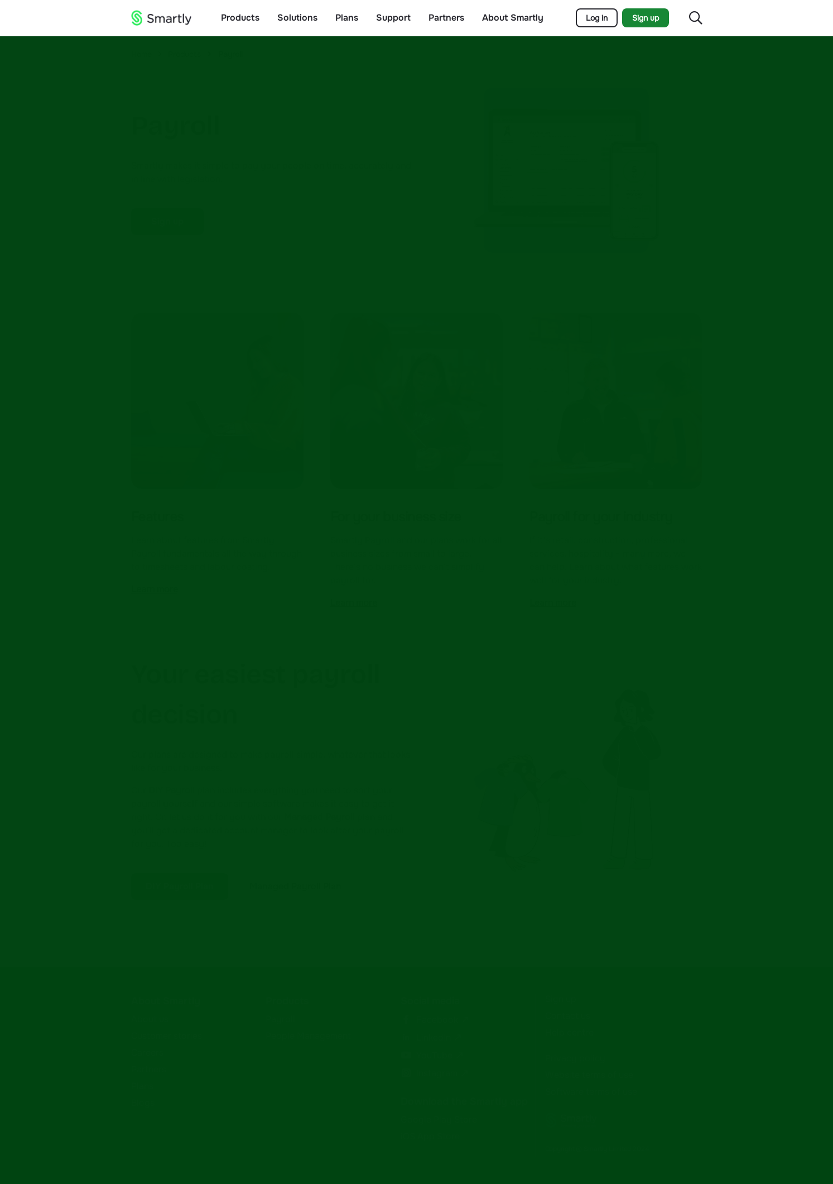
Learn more (154, 589)
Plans (346, 17)
